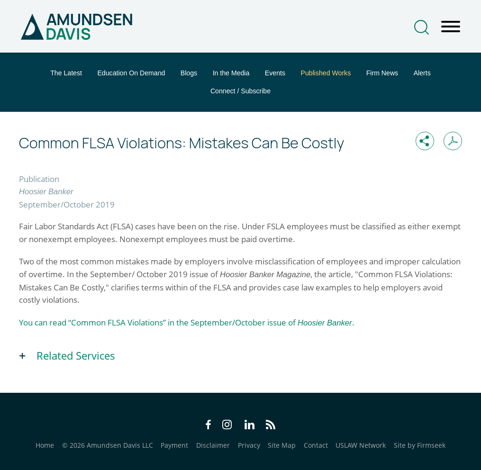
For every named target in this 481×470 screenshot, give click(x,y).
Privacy (249, 445)
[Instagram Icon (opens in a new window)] (227, 426)
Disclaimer (213, 445)
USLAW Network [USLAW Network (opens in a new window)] (361, 445)
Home (45, 445)
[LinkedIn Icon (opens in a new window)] (249, 426)
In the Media (231, 73)
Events (275, 73)
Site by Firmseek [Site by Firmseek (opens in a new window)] (419, 445)
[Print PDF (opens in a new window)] (453, 141)
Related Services (75, 355)
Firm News (382, 73)
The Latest (66, 73)
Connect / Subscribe (240, 91)
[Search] (421, 27)
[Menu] (450, 27)
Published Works (326, 73)
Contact (316, 445)
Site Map (282, 445)
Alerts (422, 73)
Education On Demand (131, 73)
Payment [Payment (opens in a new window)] (174, 445)
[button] (425, 141)
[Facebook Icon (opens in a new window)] (208, 426)
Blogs (189, 73)
